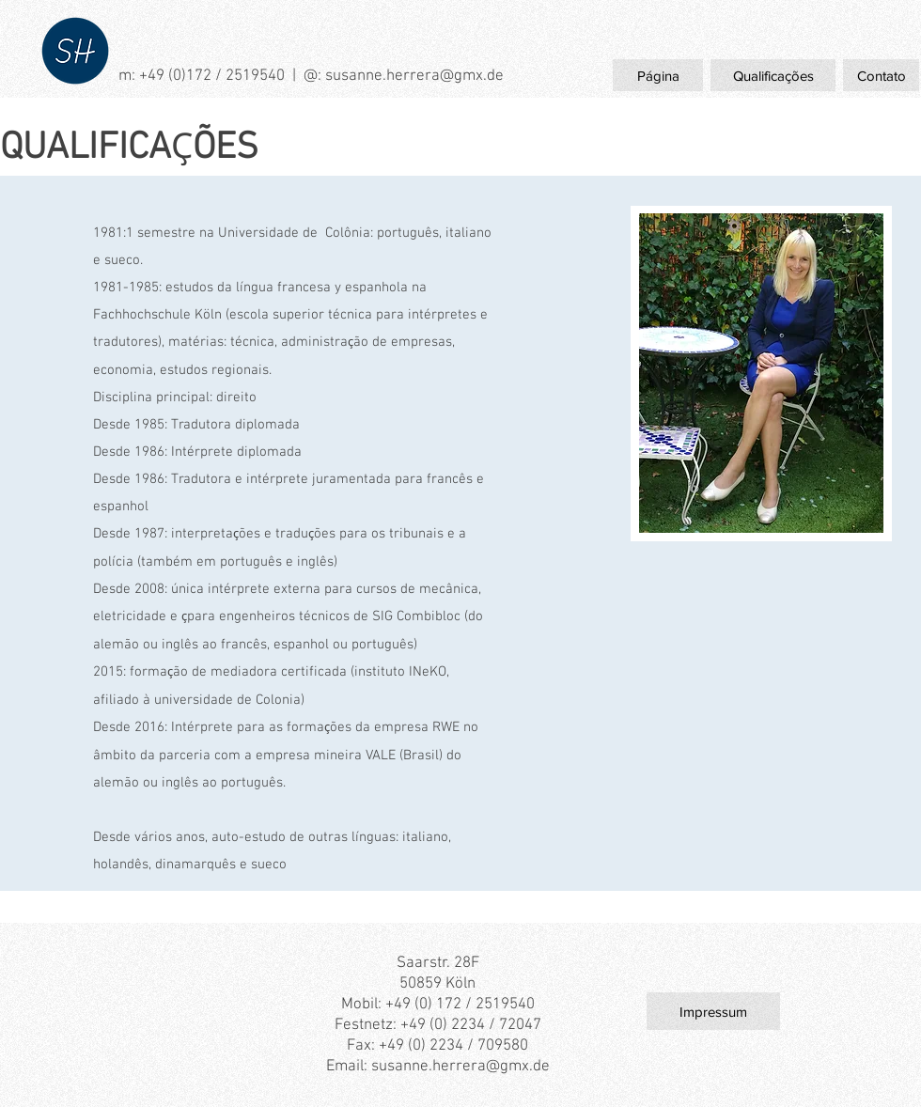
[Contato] (881, 75)
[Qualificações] (772, 75)
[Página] (658, 75)
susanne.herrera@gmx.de (414, 76)
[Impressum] (713, 1011)
